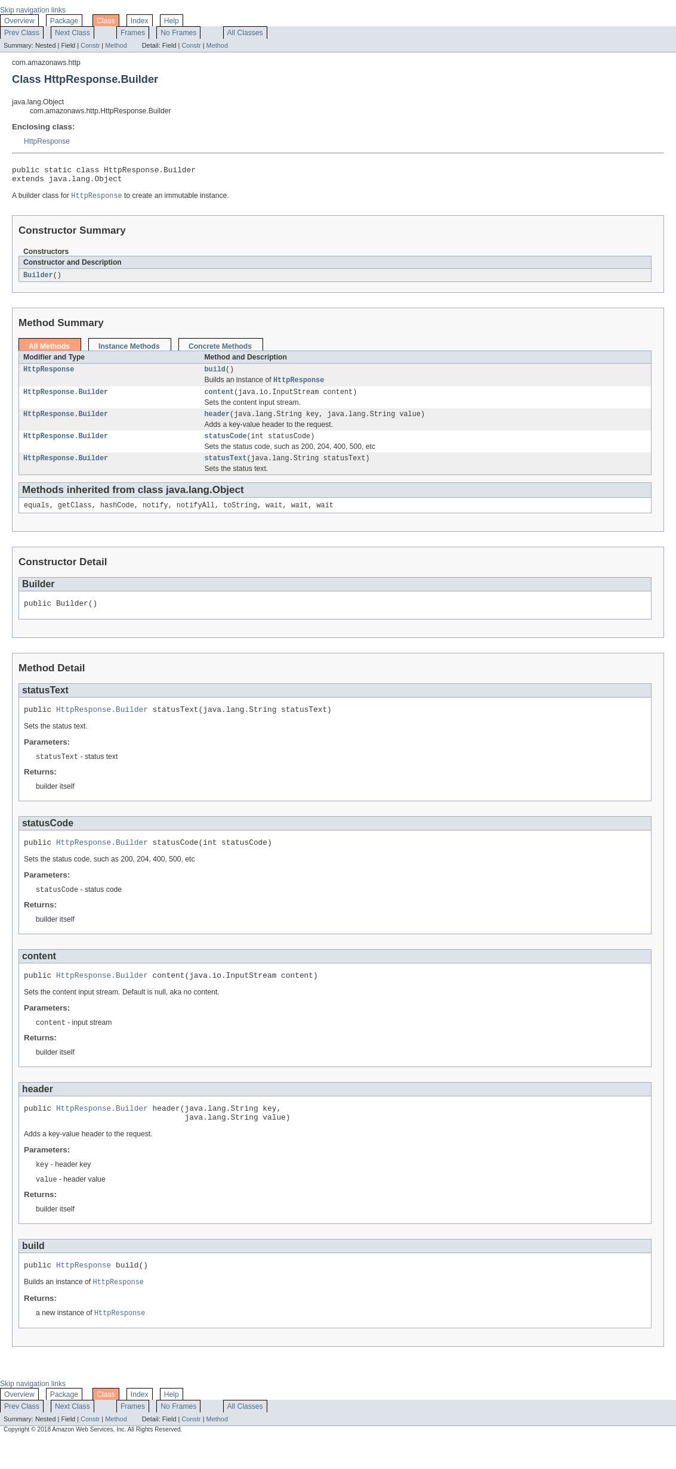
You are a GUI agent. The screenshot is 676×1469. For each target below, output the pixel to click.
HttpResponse (47, 141)
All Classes (245, 33)
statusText (225, 469)
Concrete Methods (220, 351)
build (215, 375)
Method (115, 45)
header (217, 422)
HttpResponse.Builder (65, 399)
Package (64, 21)
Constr (90, 45)
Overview (19, 21)
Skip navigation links (33, 10)
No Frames (178, 33)
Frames (133, 33)
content (219, 399)
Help (171, 21)
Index (140, 21)
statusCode (225, 446)
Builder (38, 279)
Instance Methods (129, 351)
